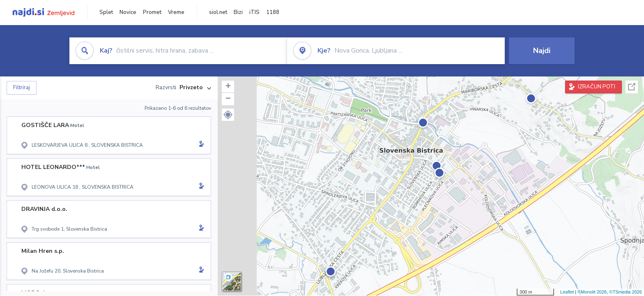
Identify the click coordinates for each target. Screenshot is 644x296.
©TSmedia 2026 (625, 291)
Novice (128, 12)
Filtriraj (21, 87)
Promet (152, 12)
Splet (106, 12)
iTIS (254, 12)
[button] (228, 115)
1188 (272, 12)
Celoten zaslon (632, 87)
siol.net (218, 12)
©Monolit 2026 (592, 291)
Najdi (541, 51)
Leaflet (567, 291)
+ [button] (228, 87)
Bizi (238, 12)
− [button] (228, 99)
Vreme (176, 12)
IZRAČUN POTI (596, 86)
